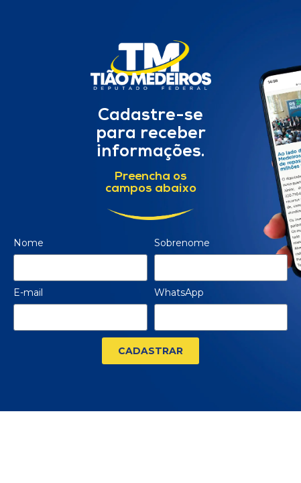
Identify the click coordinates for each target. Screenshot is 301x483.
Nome (28, 243)
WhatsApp (179, 293)
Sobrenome (182, 243)
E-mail (28, 293)
